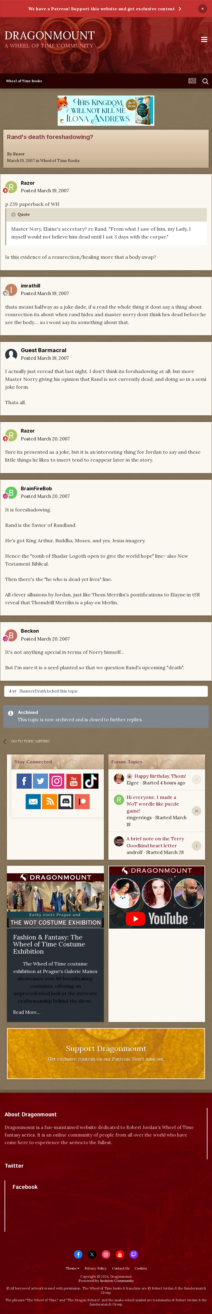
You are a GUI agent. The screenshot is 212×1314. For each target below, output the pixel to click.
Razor (19, 154)
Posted (45, 190)
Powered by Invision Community (106, 1280)
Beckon (30, 631)
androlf (135, 852)
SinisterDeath (33, 691)
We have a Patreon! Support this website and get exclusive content (101, 8)
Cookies (141, 1268)
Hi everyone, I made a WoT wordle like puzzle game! (153, 804)
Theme (72, 1268)
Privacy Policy (96, 1268)
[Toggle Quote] (14, 214)
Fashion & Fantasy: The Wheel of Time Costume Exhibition (49, 944)
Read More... (26, 1012)
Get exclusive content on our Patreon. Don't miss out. (106, 1059)
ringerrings (139, 817)
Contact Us (120, 1268)
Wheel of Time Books (60, 160)
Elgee (133, 783)
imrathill (30, 286)
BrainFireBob (36, 488)
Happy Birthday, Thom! (160, 776)
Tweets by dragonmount (31, 1176)
